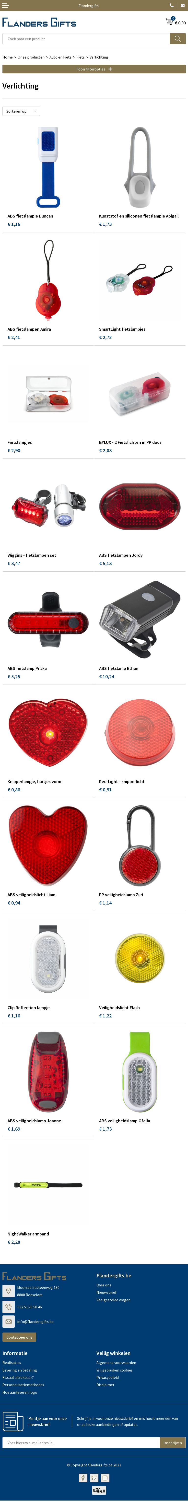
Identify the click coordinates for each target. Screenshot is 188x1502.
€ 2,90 (14, 451)
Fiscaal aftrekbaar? (18, 1378)
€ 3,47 (14, 564)
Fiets (80, 57)
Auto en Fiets (60, 57)
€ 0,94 (14, 904)
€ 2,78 (105, 337)
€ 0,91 (105, 790)
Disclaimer (105, 1386)
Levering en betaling (19, 1371)
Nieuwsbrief (106, 1293)
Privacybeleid (107, 1378)
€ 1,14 (105, 904)
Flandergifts (89, 5)
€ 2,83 (105, 451)
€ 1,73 (105, 224)
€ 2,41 (14, 337)
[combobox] (86, 38)
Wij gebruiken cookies (114, 1371)
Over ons (103, 1286)
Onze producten (31, 57)
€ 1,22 (105, 1017)
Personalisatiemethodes (23, 1386)
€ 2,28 (14, 1243)
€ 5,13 (105, 564)
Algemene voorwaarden (116, 1364)
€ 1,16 (14, 224)
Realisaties (11, 1364)
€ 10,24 (106, 677)
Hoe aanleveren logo (19, 1393)
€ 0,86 (14, 790)
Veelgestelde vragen (113, 1301)
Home (7, 57)
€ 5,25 (14, 677)
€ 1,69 (14, 1130)
